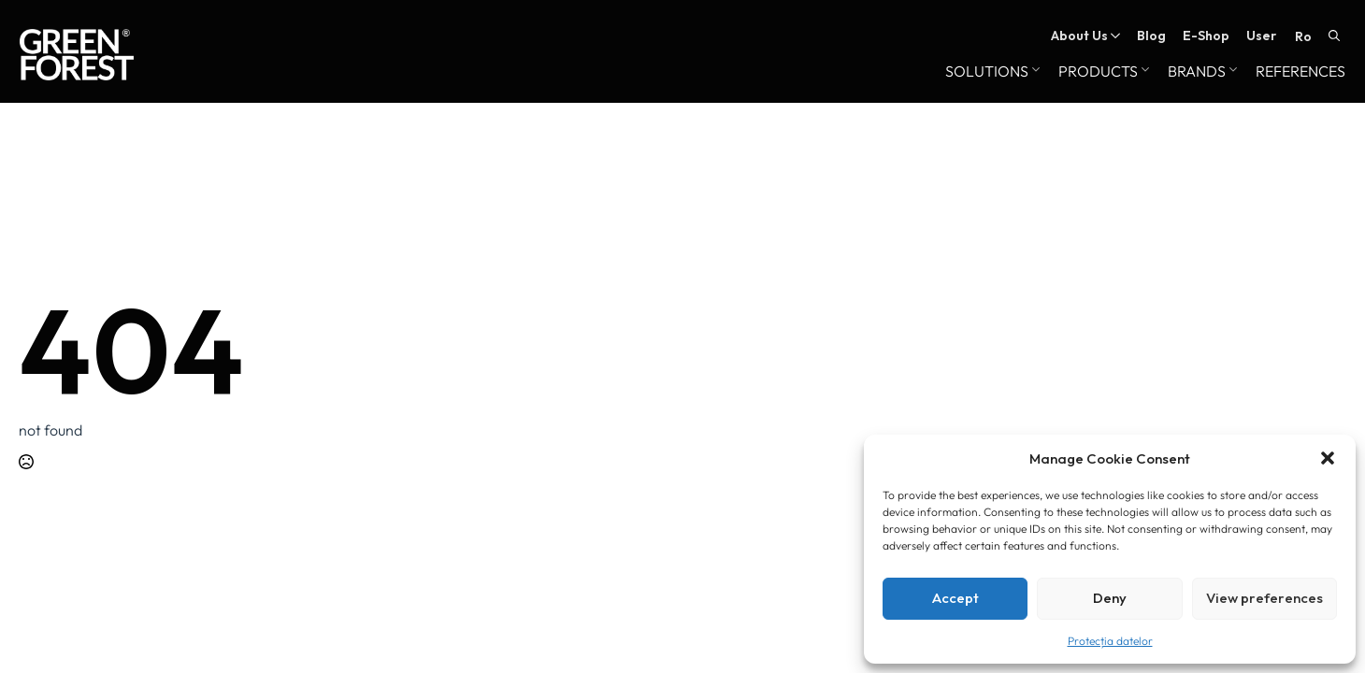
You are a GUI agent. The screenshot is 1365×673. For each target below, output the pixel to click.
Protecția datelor (1110, 641)
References (1300, 72)
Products (1098, 72)
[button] (1327, 458)
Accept (955, 598)
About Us (1079, 35)
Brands (1197, 72)
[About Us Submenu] (1114, 35)
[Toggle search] (1334, 35)
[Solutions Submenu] (1034, 72)
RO (1303, 36)
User (1261, 35)
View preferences (1264, 598)
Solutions (986, 72)
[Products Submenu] (1143, 72)
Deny (1110, 598)
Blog (1151, 35)
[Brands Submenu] (1231, 72)
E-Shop (1206, 35)
